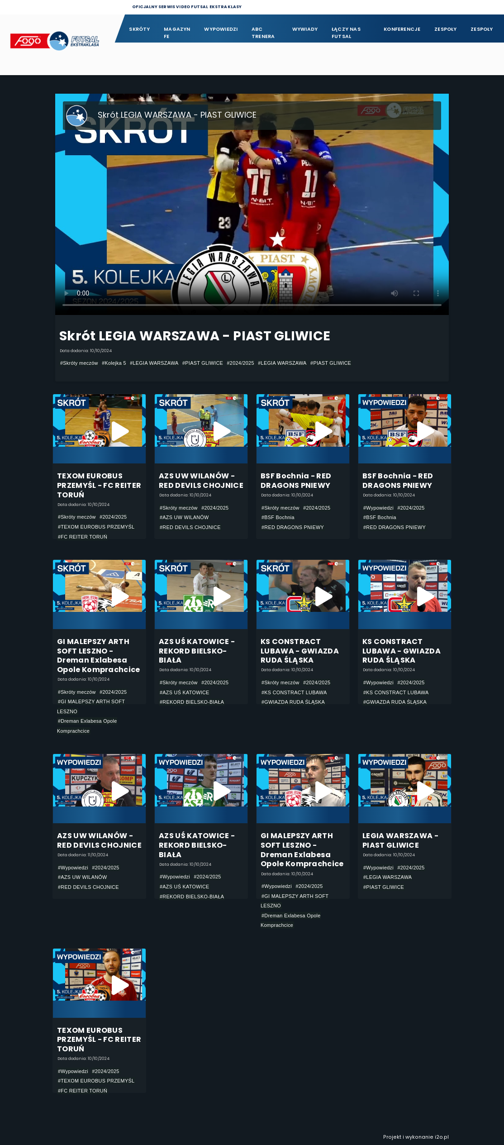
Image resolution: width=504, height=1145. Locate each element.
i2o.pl (442, 1137)
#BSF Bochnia (278, 517)
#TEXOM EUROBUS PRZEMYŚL (96, 527)
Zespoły (445, 29)
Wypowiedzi (221, 29)
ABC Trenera (263, 33)
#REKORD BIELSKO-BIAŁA (192, 702)
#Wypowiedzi (378, 507)
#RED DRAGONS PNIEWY (293, 527)
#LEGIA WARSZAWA (154, 363)
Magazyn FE (177, 33)
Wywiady (305, 29)
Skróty (139, 29)
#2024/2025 (240, 363)
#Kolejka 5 (114, 363)
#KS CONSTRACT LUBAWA (294, 692)
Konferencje (402, 29)
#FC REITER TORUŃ (82, 536)
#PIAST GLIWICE (202, 363)
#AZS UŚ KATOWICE (184, 692)
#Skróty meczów (79, 363)
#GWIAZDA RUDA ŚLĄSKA (293, 702)
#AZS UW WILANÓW (184, 517)
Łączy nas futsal (346, 33)
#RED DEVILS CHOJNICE (190, 527)
